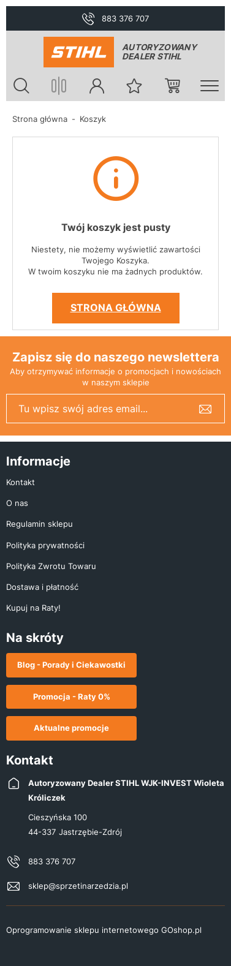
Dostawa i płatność (42, 587)
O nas (17, 503)
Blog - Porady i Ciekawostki (71, 665)
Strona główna (39, 119)
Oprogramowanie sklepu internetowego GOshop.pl (104, 930)
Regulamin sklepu (39, 524)
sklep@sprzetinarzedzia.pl (78, 886)
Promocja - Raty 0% (71, 696)
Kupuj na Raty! (33, 608)
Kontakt (20, 482)
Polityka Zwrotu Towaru (51, 566)
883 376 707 (125, 18)
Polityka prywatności (45, 545)
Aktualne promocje (71, 728)
